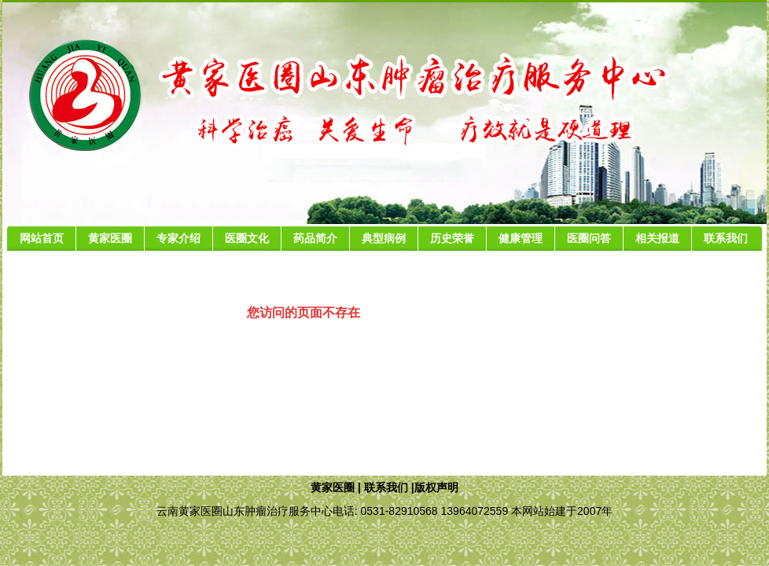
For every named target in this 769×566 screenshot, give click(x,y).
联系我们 (386, 487)
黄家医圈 (333, 487)
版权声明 (436, 487)
